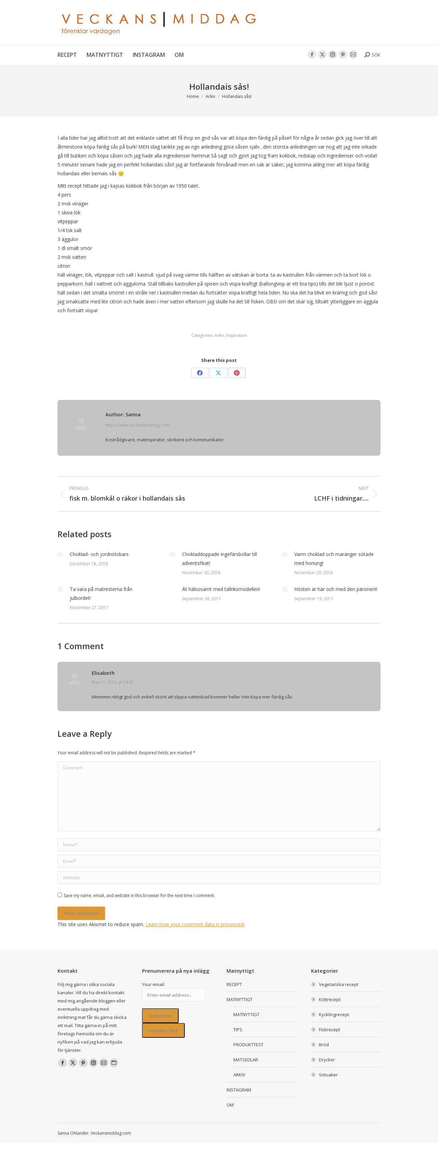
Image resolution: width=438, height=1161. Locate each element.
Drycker (327, 1060)
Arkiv (219, 335)
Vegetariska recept (338, 984)
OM (230, 1105)
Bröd (324, 1045)
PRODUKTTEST (248, 1045)
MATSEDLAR (245, 1060)
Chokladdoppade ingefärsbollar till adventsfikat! (219, 558)
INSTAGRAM (239, 1090)
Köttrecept (329, 999)
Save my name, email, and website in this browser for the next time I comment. (139, 895)
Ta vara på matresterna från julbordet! (101, 593)
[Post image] (60, 554)
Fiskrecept (329, 1029)
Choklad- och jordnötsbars (99, 554)
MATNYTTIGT (240, 999)
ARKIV (239, 1075)
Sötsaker (328, 1075)
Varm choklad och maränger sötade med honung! (334, 558)
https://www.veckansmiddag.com (137, 425)
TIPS (237, 1029)
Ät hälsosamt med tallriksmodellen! (221, 589)
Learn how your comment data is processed (194, 924)
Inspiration (236, 335)
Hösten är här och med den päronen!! (335, 589)
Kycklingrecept (334, 1014)
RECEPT (234, 984)
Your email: (153, 984)
